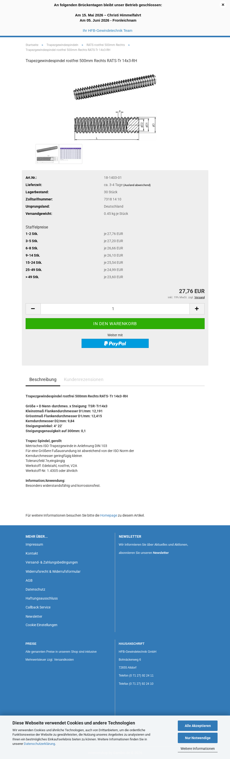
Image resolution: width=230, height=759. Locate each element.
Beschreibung (42, 379)
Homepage (108, 515)
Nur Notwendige (198, 738)
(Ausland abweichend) (137, 185)
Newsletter (34, 616)
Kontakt (32, 553)
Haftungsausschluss (42, 598)
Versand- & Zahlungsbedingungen (52, 562)
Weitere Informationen (198, 749)
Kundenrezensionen (83, 379)
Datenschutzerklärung (39, 744)
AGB (29, 580)
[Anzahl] (115, 308)
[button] (33, 308)
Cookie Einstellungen (41, 625)
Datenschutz (35, 589)
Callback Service (38, 607)
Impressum (34, 544)
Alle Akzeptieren (198, 726)
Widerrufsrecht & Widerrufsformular (53, 571)
